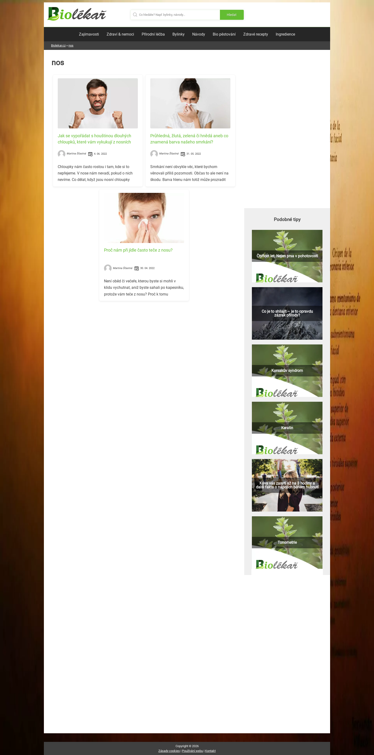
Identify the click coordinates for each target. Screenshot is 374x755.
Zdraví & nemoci (120, 34)
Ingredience (285, 34)
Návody (198, 34)
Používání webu (192, 751)
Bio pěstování (224, 34)
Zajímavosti (89, 34)
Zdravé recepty (255, 34)
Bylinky (178, 34)
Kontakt (210, 751)
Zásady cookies (169, 751)
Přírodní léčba (153, 34)
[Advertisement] (144, 338)
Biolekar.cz (58, 45)
